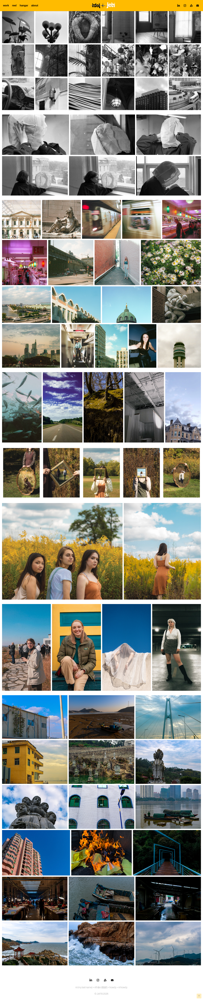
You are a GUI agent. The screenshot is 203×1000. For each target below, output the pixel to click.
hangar (24, 5)
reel (14, 5)
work (6, 5)
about (34, 5)
